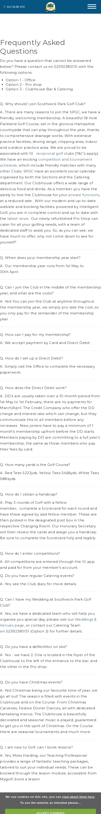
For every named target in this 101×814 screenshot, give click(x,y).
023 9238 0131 (16, 6)
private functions (83, 195)
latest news (17, 218)
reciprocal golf (49, 153)
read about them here (78, 797)
